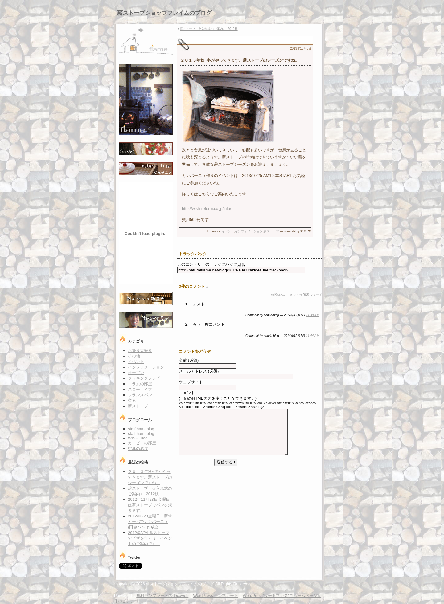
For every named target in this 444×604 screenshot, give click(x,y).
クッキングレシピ (144, 378)
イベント (228, 231)
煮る (132, 400)
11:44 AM (312, 335)
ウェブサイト (191, 382)
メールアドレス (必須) (199, 371)
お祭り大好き (140, 350)
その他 (134, 356)
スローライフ (140, 389)
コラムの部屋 (140, 384)
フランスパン (140, 395)
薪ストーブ (271, 231)
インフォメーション (249, 231)
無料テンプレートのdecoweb (162, 595)
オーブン (136, 372)
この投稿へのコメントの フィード (295, 294)
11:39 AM (312, 315)
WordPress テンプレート (215, 595)
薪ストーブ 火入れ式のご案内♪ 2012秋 (208, 29)
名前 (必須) (189, 360)
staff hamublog (141, 433)
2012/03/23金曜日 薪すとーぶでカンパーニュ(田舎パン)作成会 (150, 521)
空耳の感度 (138, 448)
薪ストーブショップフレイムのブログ (164, 13)
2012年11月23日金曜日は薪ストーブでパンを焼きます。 (150, 505)
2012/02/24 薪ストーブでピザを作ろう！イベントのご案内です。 (150, 538)
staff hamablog (141, 428)
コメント (187, 392)
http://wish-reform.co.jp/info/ (206, 208)
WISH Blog (138, 438)
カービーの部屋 (142, 443)
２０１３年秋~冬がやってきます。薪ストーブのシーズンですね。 (150, 477)
